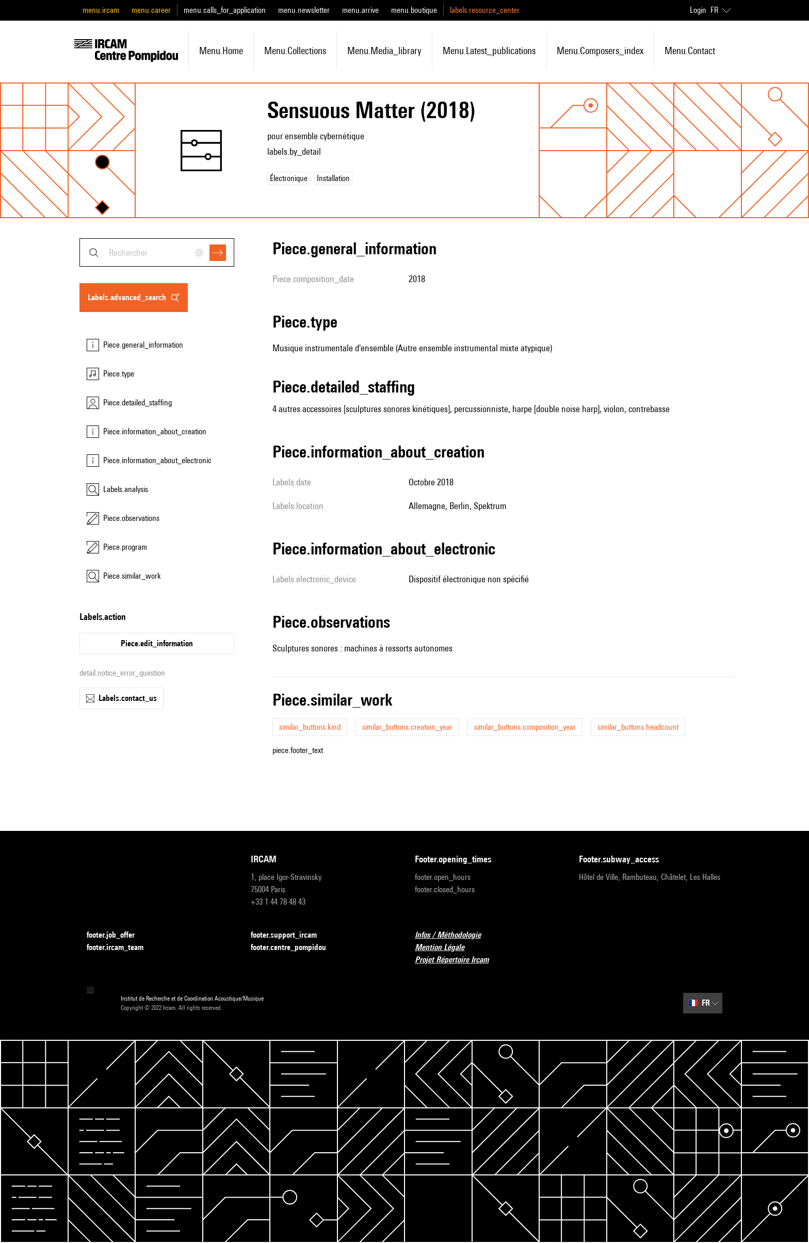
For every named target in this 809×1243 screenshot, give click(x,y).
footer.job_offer (117, 935)
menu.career (151, 10)
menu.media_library (384, 50)
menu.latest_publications (489, 50)
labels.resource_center (485, 10)
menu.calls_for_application (225, 10)
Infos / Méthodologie (454, 935)
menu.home (221, 50)
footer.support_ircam (290, 935)
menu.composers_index (600, 50)
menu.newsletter (304, 10)
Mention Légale (446, 947)
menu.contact (690, 50)
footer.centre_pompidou (294, 947)
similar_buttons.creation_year (407, 727)
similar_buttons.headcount (637, 727)
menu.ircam (101, 10)
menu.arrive (360, 10)
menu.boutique (414, 10)
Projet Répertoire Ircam (458, 960)
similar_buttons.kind (310, 727)
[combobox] (156, 252)
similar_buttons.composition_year (525, 727)
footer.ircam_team (121, 947)
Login (698, 10)
